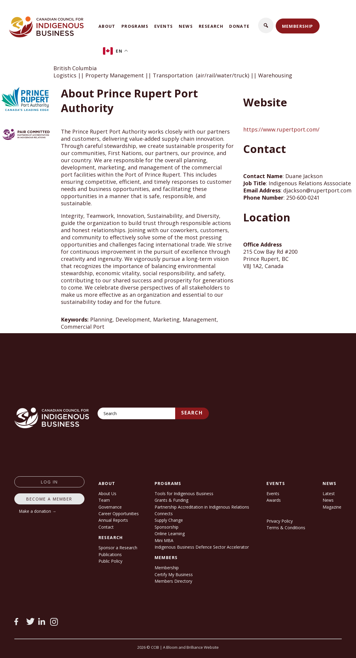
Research (211, 26)
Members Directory (173, 581)
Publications (110, 554)
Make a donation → (37, 511)
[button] (266, 25)
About (106, 26)
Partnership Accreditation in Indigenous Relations (202, 507)
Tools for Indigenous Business (184, 493)
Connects (164, 513)
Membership (297, 26)
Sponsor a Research (117, 547)
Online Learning (170, 533)
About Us (107, 493)
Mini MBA (164, 540)
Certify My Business (174, 574)
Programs (134, 26)
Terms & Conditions (285, 527)
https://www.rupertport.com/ (281, 129)
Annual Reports (113, 520)
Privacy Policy (279, 521)
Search (192, 412)
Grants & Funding (171, 500)
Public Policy (110, 561)
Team (104, 500)
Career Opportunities (118, 513)
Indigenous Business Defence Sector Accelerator (202, 547)
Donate (239, 26)
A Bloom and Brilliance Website (191, 647)
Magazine (332, 507)
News (186, 26)
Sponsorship (166, 527)
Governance (110, 507)
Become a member (49, 499)
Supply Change (169, 520)
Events (163, 26)
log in (49, 482)
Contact (106, 527)
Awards (273, 500)
